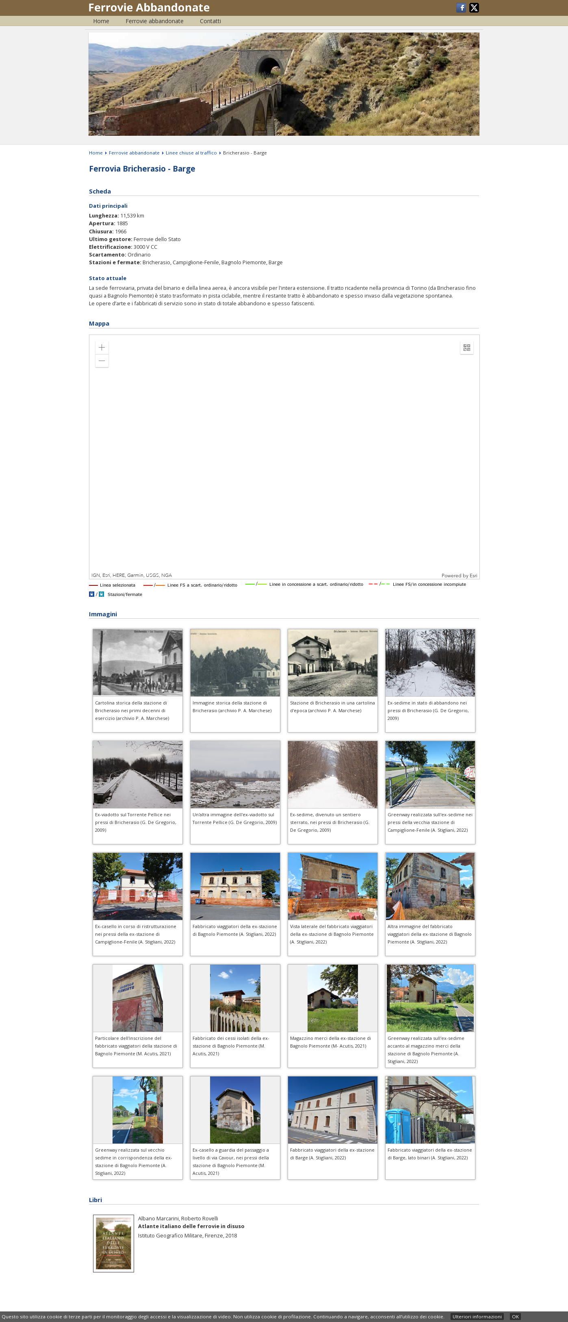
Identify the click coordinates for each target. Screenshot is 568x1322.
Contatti (210, 21)
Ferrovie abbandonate (155, 21)
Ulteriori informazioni (477, 1316)
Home (101, 21)
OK (515, 1316)
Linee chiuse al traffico (191, 153)
